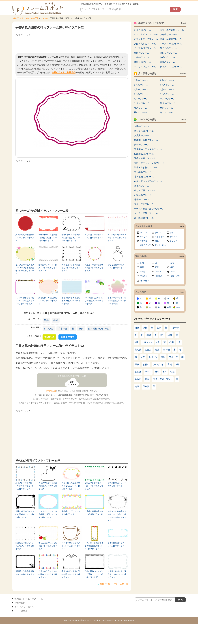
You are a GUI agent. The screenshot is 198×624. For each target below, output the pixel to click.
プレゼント (158, 364)
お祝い (146, 364)
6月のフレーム (167, 89)
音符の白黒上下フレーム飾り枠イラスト (117, 484)
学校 (172, 371)
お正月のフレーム (142, 30)
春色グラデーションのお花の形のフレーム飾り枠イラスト (117, 301)
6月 (177, 364)
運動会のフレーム (142, 62)
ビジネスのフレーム (144, 131)
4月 (158, 342)
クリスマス (147, 342)
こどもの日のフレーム (145, 48)
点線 (159, 327)
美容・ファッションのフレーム (149, 163)
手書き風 (62, 328)
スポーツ (153, 357)
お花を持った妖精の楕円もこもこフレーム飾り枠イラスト (71, 486)
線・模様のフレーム (98, 328)
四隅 (142, 267)
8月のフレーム (167, 94)
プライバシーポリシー (25, 607)
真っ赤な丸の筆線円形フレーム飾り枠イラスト (24, 238)
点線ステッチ (145, 245)
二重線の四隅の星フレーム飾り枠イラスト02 (94, 512)
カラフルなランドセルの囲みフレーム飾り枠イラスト (48, 574)
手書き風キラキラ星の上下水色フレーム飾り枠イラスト (71, 301)
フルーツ (173, 357)
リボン (158, 272)
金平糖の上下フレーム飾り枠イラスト (71, 512)
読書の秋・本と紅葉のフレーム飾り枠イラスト (48, 301)
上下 (157, 263)
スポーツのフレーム (144, 204)
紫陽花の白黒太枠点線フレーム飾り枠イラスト (24, 574)
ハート (148, 371)
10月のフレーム (167, 98)
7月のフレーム (141, 94)
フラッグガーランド (162, 379)
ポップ (172, 233)
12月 (170, 335)
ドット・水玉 (160, 245)
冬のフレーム (166, 112)
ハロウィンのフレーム (145, 66)
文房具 (138, 371)
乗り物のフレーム (142, 172)
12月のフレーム (167, 103)
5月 (165, 371)
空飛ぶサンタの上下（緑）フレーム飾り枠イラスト (94, 486)
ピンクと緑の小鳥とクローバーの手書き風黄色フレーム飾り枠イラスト (24, 269)
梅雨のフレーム (141, 53)
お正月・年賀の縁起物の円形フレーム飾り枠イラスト (94, 268)
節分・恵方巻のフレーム (172, 30)
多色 (178, 307)
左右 (172, 263)
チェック (173, 241)
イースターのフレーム (171, 43)
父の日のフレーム (168, 53)
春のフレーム (140, 108)
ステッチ (175, 327)
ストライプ (159, 237)
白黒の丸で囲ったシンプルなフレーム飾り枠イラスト (24, 546)
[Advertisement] (71, 44)
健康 (137, 386)
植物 (137, 327)
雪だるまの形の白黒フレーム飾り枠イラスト (117, 266)
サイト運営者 (21, 611)
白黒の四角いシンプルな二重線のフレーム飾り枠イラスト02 (94, 574)
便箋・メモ (175, 276)
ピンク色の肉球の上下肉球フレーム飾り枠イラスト (117, 238)
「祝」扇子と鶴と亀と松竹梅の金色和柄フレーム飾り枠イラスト (94, 546)
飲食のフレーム (141, 144)
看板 (163, 357)
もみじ (138, 379)
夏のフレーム (166, 108)
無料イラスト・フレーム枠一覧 (114, 584)
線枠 (55, 320)
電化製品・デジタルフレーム (148, 149)
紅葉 (157, 349)
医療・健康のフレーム (145, 158)
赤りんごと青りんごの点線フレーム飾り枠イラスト (48, 546)
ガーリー (143, 237)
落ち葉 (138, 349)
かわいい (158, 233)
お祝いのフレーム (142, 195)
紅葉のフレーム (167, 62)
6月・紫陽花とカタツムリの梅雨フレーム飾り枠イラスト (94, 301)
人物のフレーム (141, 126)
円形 (157, 267)
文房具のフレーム (142, 135)
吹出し (143, 272)
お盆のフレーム (167, 57)
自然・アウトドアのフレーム (148, 181)
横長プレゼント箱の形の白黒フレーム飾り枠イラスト (71, 574)
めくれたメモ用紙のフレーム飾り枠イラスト (94, 236)
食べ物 (166, 349)
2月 (179, 342)
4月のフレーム (167, 85)
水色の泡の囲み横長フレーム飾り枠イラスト (117, 544)
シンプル (44, 18)
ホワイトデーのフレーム (146, 39)
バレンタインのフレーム (146, 34)
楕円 (81, 328)
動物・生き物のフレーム (146, 167)
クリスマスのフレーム (171, 66)
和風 (157, 241)
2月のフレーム (167, 80)
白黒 (169, 307)
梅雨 (147, 379)
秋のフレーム (140, 112)
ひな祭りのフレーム (169, 34)
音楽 (170, 364)
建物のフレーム (141, 199)
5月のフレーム (141, 89)
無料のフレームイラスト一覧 (29, 599)
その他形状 (144, 281)
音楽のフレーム (141, 186)
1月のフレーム (141, 80)
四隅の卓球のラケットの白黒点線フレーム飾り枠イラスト (24, 514)
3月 (162, 335)
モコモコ (144, 276)
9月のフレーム (141, 98)
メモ (143, 357)
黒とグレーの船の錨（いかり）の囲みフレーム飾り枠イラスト (24, 486)
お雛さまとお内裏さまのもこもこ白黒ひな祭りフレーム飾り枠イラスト (117, 515)
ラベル (173, 272)
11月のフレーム (142, 103)
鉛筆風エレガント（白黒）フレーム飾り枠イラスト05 (48, 268)
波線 (46, 320)
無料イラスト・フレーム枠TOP (25, 18)
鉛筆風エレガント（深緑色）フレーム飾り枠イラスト (117, 574)
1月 (136, 342)
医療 (137, 364)
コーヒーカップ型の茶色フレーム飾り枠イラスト (71, 546)
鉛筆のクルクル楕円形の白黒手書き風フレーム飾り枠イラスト (71, 238)
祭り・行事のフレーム (145, 190)
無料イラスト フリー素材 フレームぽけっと (97, 620)
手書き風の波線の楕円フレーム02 (72, 376)
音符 (157, 371)
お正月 (148, 349)
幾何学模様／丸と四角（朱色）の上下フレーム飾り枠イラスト (48, 238)
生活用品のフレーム (144, 153)
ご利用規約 (51, 391)
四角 (142, 263)
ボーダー (173, 237)
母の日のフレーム (168, 48)
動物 (148, 335)
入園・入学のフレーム (145, 43)
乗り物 (146, 386)
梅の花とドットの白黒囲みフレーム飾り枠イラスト (71, 268)
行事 (171, 342)
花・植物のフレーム (144, 176)
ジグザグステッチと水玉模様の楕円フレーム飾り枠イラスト (48, 514)
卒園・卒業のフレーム (171, 39)
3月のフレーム (141, 85)
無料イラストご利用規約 (63, 72)
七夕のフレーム (141, 57)
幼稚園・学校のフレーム (146, 140)
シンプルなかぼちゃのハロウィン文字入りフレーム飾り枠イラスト (24, 301)
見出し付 (159, 276)
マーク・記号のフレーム (146, 213)
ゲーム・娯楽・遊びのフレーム (149, 208)
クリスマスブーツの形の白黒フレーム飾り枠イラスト (48, 486)
